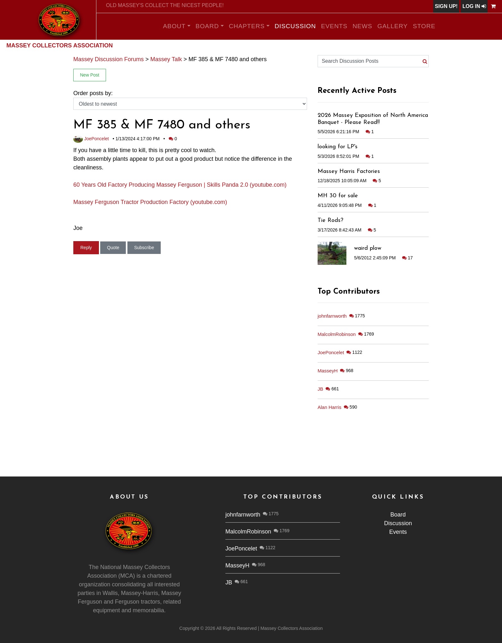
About (174, 26)
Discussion (295, 26)
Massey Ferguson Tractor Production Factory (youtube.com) (150, 202)
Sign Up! (446, 6)
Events (334, 26)
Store (424, 26)
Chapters (247, 26)
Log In (474, 6)
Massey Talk (166, 59)
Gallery (392, 26)
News (362, 26)
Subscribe (144, 247)
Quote (113, 247)
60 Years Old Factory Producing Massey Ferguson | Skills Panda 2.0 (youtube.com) (180, 185)
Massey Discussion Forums (108, 59)
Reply (86, 247)
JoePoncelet (91, 138)
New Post (89, 74)
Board (207, 26)
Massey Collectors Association (59, 45)
